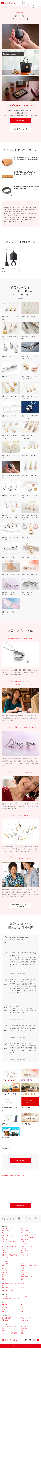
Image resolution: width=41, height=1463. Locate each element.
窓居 (22, 1310)
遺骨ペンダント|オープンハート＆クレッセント (30, 377)
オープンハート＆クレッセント (30, 1235)
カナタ (4, 1273)
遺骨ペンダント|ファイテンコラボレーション (30, 357)
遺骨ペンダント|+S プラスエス (10, 611)
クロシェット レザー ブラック (11, 269)
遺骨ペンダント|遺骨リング (29, 573)
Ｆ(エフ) (23, 1306)
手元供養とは (24, 1325)
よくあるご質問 (6, 1317)
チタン (4, 1231)
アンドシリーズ (25, 1231)
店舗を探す (20, 1203)
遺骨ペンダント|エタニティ (29, 474)
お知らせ (23, 1330)
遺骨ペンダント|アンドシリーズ (10, 456)
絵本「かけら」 (7, 1122)
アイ (22, 1268)
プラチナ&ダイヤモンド (9, 1246)
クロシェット (24, 1253)
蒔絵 (22, 1277)
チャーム (23, 1246)
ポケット (23, 1282)
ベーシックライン (7, 1228)
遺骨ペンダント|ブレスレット (10, 415)
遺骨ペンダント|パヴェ (28, 536)
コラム (4, 1328)
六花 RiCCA (5, 1304)
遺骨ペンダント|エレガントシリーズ (10, 397)
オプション (5, 1255)
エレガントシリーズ (26, 1240)
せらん (4, 1266)
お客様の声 (5, 1136)
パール (4, 1249)
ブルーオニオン (6, 1286)
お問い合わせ (24, 1319)
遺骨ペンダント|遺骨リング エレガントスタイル (10, 591)
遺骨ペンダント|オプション (10, 573)
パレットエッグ (25, 1271)
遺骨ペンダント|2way (27, 316)
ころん (4, 1280)
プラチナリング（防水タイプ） (11, 1297)
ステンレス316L (25, 1228)
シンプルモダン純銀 (8, 1289)
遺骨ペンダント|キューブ (28, 454)
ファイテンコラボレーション (10, 1244)
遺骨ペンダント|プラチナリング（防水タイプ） (30, 591)
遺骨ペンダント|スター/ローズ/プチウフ (10, 436)
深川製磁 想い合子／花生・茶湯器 (11, 1283)
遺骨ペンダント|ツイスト (9, 376)
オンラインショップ (20, 129)
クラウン (23, 1286)
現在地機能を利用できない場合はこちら (13, 1174)
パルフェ (4, 1268)
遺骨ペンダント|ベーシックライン (10, 318)
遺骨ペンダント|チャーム (9, 494)
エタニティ (5, 1235)
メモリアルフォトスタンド (28, 1275)
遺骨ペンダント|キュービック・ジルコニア (29, 436)
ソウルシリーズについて (29, 1105)
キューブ (23, 1242)
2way (22, 1226)
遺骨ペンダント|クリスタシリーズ (10, 337)
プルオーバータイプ (26, 1244)
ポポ (3, 1275)
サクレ (22, 1262)
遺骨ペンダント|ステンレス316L (29, 337)
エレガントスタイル (26, 1295)
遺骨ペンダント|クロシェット (10, 474)
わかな (22, 1273)
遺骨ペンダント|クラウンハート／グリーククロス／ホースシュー (10, 516)
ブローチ (23, 1251)
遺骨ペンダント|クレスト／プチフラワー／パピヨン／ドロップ (30, 516)
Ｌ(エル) (4, 1306)
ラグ (3, 1310)
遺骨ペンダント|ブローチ (9, 555)
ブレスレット (24, 1249)
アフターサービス (26, 1317)
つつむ (22, 1266)
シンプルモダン (6, 1262)
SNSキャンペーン (26, 1332)
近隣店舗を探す (20, 120)
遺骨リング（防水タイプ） (9, 1253)
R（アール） (5, 1308)
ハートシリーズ (25, 1237)
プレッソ (23, 1308)
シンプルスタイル (7, 1295)
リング (4, 1251)
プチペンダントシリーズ (9, 1233)
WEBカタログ (6, 1319)
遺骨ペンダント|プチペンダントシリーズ (30, 397)
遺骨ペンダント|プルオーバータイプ (10, 537)
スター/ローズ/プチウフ (9, 1240)
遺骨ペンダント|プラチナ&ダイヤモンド (29, 416)
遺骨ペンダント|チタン (8, 356)
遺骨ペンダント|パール (28, 555)
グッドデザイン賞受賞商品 (9, 1332)
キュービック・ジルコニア (28, 1233)
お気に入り (19, 271)
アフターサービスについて (10, 1107)
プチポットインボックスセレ (29, 1264)
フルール (4, 1271)
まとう (4, 1277)
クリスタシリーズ (7, 1226)
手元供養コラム (26, 1122)
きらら (4, 1264)
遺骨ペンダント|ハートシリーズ (30, 495)
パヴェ (4, 1242)
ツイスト (4, 1237)
